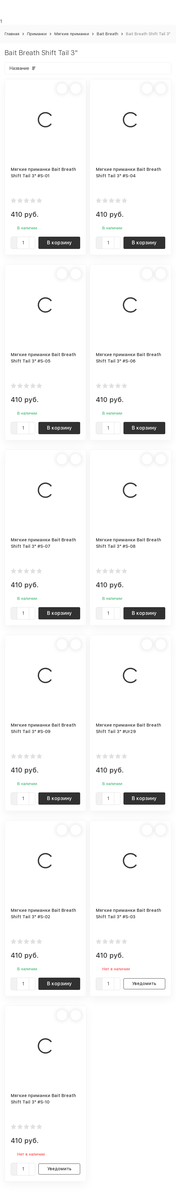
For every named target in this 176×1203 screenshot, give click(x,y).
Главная (12, 34)
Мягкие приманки (71, 34)
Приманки (37, 34)
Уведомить (144, 983)
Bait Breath (107, 34)
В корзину (59, 243)
